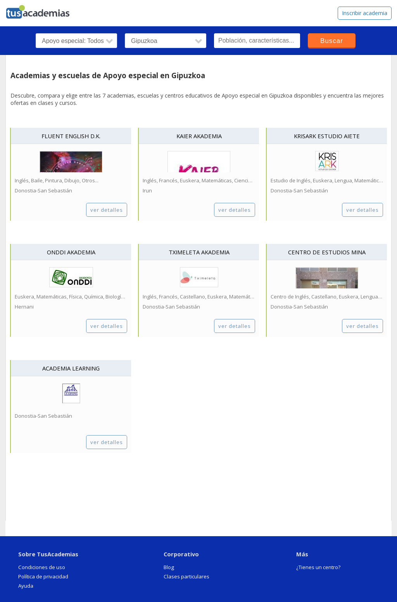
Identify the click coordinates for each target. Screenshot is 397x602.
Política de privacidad (43, 576)
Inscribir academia (364, 13)
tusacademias (42, 10)
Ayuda (25, 585)
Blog (169, 567)
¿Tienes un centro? (318, 567)
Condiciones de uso (41, 567)
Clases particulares (186, 576)
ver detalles (106, 209)
